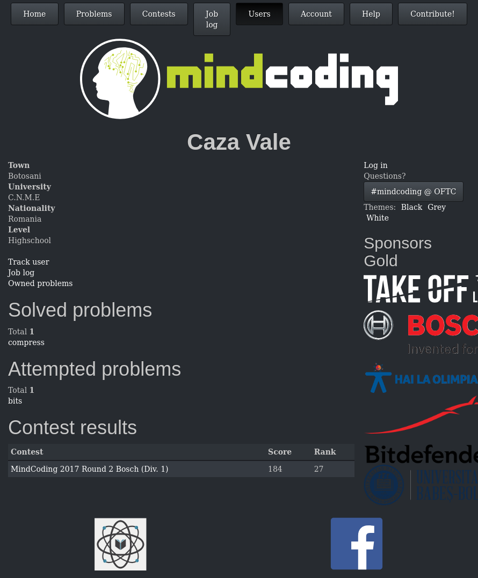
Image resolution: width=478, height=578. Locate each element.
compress (26, 342)
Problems (94, 14)
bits (15, 401)
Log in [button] (376, 165)
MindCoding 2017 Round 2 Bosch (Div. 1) (90, 469)
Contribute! (432, 14)
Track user (28, 262)
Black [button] (411, 207)
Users (259, 14)
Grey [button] (437, 207)
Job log (212, 19)
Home (34, 14)
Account (316, 14)
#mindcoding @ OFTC (413, 191)
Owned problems (40, 283)
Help (371, 14)
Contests (159, 14)
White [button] (377, 218)
